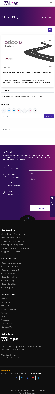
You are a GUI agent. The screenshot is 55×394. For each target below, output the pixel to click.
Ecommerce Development (13, 241)
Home (44, 17)
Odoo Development (10, 269)
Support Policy (7, 323)
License (12, 390)
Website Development (11, 237)
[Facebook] (3, 110)
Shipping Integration (10, 251)
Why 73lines (6, 305)
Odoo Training (7, 280)
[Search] (50, 30)
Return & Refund (38, 390)
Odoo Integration (9, 273)
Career (4, 312)
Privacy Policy (23, 390)
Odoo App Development (12, 244)
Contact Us (6, 326)
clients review (35, 373)
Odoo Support (7, 287)
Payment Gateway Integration (15, 248)
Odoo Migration (8, 283)
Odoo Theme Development (13, 234)
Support (5, 319)
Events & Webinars (10, 309)
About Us (5, 302)
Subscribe (48, 116)
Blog (3, 316)
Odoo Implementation (11, 262)
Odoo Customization (10, 266)
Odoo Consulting (9, 276)
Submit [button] (41, 208)
